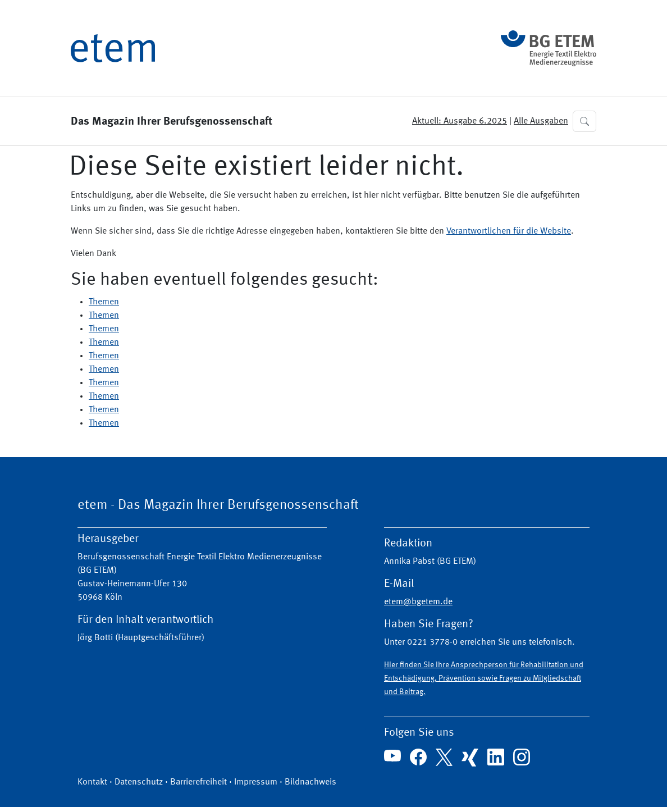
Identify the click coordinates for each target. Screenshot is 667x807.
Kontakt (92, 782)
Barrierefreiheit (198, 782)
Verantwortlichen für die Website (508, 231)
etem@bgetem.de (418, 602)
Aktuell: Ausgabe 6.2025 (459, 121)
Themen (104, 302)
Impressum (255, 782)
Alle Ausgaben (541, 121)
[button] (584, 121)
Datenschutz (139, 782)
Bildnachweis (310, 782)
